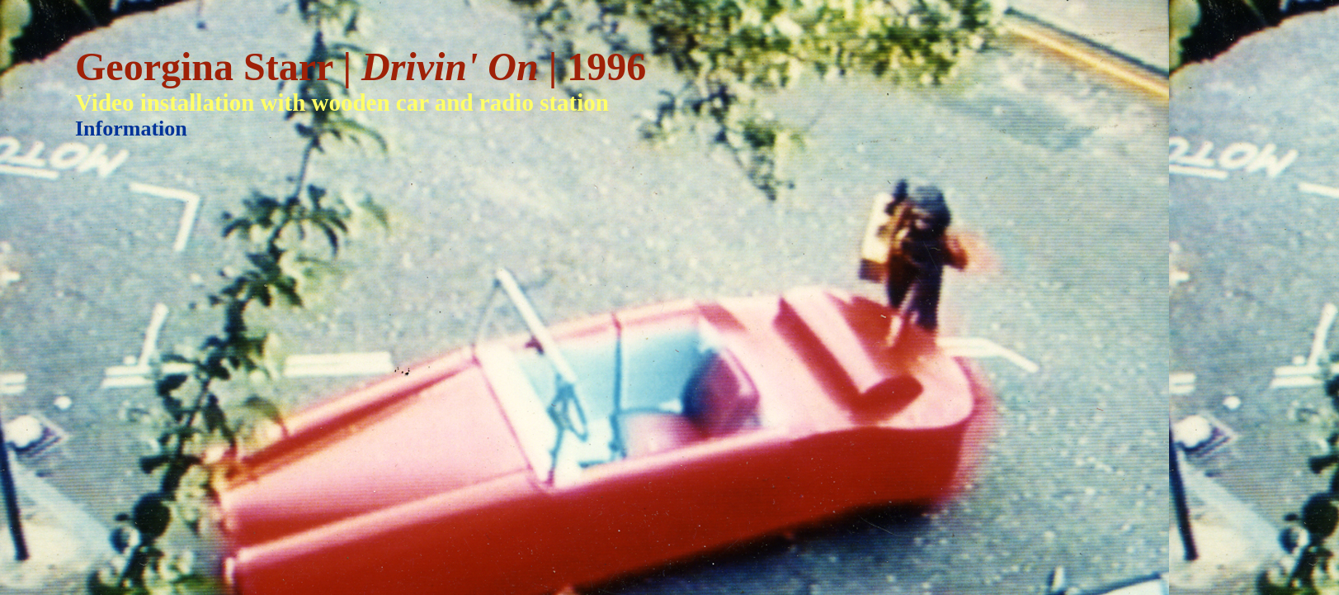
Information (131, 128)
